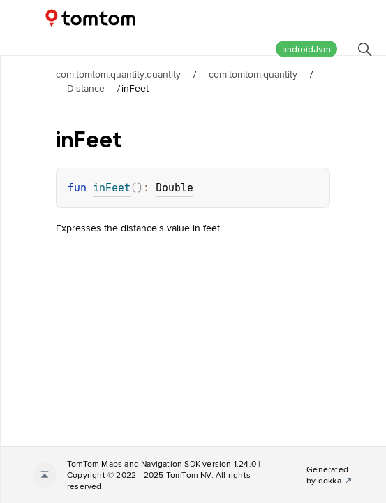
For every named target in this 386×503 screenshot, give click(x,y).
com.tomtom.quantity (253, 74)
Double (174, 188)
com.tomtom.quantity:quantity (118, 74)
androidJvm (306, 49)
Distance (86, 88)
